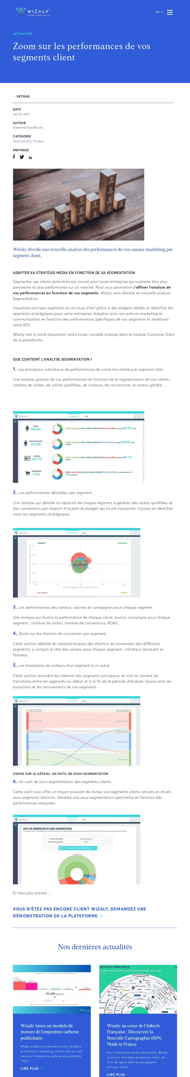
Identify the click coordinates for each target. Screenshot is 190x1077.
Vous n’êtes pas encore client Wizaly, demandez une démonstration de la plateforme (80, 912)
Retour (23, 96)
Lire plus (30, 1068)
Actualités (22, 33)
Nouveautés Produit (28, 141)
